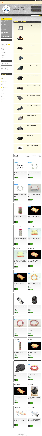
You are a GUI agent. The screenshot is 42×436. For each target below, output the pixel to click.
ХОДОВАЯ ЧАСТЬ (3, 24)
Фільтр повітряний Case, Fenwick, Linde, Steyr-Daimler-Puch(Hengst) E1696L (20, 239)
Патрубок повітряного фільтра (32, 85)
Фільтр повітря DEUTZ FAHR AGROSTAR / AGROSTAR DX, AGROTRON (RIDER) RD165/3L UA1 (34, 420)
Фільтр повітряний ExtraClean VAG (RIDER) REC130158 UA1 (33, 352)
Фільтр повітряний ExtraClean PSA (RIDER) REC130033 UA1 (19, 283)
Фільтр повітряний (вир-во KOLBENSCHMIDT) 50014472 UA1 (19, 420)
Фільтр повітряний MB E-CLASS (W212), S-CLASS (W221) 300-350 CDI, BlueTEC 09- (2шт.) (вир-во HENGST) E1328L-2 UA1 (20, 307)
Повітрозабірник (30, 45)
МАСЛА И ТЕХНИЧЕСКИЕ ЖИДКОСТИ (4, 33)
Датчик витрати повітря (31, 55)
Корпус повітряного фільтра (32, 75)
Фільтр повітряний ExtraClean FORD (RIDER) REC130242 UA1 (33, 216)
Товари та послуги (10, 15)
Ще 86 (3, 57)
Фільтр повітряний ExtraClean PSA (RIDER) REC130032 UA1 (33, 261)
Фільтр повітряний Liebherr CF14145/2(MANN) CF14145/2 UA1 (19, 352)
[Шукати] (40, 15)
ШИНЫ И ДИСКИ (3, 29)
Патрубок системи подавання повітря (32, 146)
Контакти (17, 15)
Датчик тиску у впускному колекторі (33, 105)
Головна (2, 15)
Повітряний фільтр (30, 35)
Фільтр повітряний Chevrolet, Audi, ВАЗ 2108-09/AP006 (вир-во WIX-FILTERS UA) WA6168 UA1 (20, 261)
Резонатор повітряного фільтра (33, 95)
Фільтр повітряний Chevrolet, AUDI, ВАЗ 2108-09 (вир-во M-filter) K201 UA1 (34, 194)
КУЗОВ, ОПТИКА (3, 27)
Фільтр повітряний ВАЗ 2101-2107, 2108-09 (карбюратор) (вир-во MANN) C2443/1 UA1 (20, 330)
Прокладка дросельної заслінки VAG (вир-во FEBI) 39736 (20, 194)
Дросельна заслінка (30, 115)
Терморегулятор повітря (31, 65)
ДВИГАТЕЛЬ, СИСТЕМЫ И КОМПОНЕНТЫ (5, 21)
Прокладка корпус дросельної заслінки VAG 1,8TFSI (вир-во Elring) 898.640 (34, 172)
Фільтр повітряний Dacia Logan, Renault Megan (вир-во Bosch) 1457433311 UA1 (34, 374)
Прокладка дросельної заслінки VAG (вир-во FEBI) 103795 (20, 172)
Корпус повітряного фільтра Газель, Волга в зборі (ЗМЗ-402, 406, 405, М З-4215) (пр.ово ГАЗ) (20, 375)
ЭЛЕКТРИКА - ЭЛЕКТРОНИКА (5, 26)
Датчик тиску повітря (31, 125)
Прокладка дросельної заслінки (33, 25)
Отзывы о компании (24, 15)
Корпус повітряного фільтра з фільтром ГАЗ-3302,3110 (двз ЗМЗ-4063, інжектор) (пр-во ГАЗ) (34, 397)
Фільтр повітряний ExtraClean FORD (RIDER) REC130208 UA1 (19, 397)
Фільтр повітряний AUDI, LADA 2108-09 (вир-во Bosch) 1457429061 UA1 (34, 239)
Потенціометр (29, 135)
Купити (17, 177)
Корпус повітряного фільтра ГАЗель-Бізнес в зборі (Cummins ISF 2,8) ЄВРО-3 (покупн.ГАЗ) (34, 307)
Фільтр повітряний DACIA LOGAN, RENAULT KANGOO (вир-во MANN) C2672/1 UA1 (33, 330)
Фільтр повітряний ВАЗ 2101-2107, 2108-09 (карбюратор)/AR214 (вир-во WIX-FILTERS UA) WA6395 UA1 (34, 284)
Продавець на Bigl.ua (21, 434)
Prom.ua (25, 433)
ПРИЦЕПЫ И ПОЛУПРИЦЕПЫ (5, 36)
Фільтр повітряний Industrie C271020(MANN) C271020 (18, 216)
